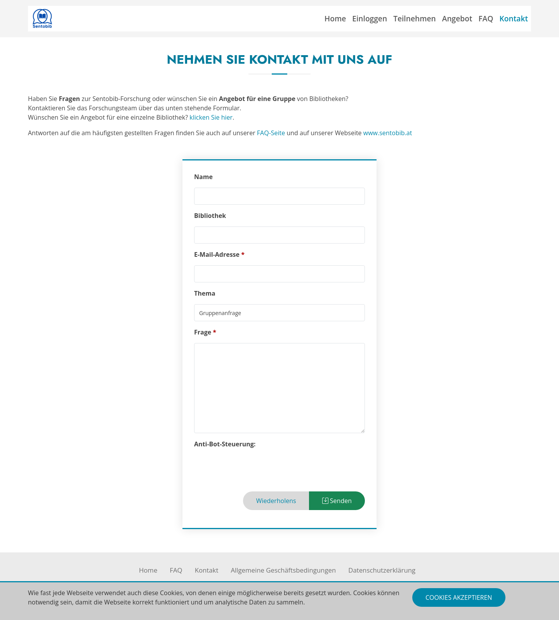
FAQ (486, 18)
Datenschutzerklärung (381, 570)
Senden (337, 500)
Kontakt (514, 18)
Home (335, 18)
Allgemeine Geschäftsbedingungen (283, 570)
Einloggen (369, 18)
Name (203, 176)
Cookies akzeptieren (458, 597)
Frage (202, 332)
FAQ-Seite (271, 133)
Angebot (457, 18)
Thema (204, 293)
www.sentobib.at (387, 133)
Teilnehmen (414, 18)
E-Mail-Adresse (217, 254)
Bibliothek (210, 215)
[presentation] (253, 470)
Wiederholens (276, 500)
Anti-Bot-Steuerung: (224, 444)
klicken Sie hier (211, 117)
